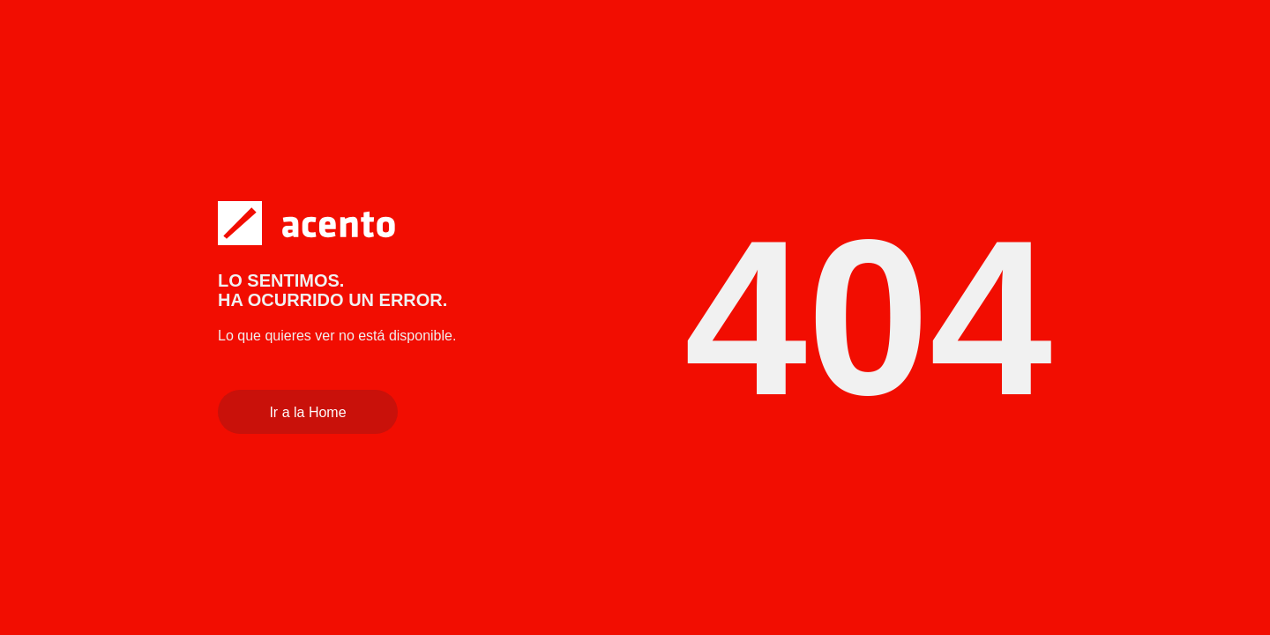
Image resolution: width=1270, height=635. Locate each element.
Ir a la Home (307, 412)
